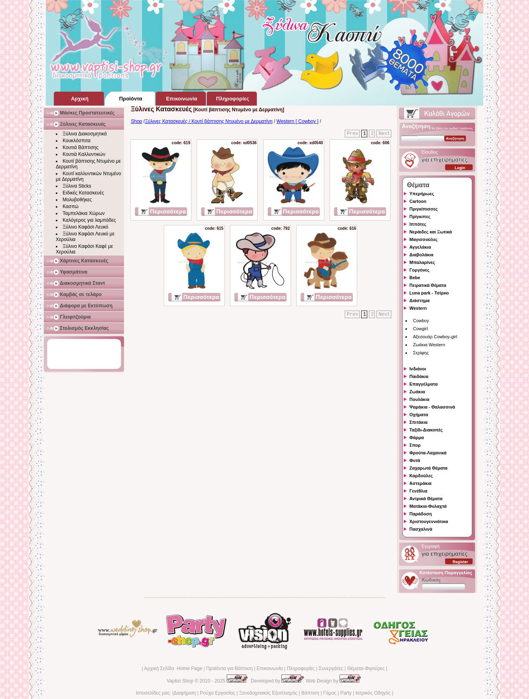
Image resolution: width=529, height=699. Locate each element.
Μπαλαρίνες (422, 262)
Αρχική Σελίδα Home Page (173, 668)
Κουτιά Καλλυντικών (84, 154)
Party (346, 693)
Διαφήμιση (184, 693)
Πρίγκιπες (419, 216)
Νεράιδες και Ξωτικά (430, 231)
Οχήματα (418, 414)
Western (418, 308)
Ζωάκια (417, 391)
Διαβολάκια (421, 254)
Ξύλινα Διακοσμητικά (85, 134)
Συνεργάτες (331, 668)
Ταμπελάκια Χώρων (84, 213)
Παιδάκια (418, 376)
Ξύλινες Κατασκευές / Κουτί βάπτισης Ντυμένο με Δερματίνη (209, 121)
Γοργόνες (419, 270)
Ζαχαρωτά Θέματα (428, 468)
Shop (136, 121)
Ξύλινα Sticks (77, 186)
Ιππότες (417, 224)
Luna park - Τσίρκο (429, 292)
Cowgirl (420, 328)
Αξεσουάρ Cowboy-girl (435, 336)
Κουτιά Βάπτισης (80, 147)
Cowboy (421, 320)
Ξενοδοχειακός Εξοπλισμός (268, 693)
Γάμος (329, 693)
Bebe (414, 277)
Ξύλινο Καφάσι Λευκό (85, 227)
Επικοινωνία (269, 668)
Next (384, 134)
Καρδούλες (421, 475)
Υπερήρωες (421, 193)
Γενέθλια (418, 490)
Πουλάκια (419, 399)
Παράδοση (420, 513)
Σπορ (415, 445)
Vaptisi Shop (180, 681)
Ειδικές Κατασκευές (83, 193)
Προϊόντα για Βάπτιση (229, 668)
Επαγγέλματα (423, 384)
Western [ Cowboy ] (297, 121)
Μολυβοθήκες (77, 199)
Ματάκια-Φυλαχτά (428, 506)
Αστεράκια (420, 483)
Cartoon (417, 201)
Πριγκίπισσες (423, 208)
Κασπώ (71, 206)
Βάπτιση (310, 693)
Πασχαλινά (420, 529)
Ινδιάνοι (417, 368)
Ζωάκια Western (429, 344)
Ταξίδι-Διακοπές (426, 429)
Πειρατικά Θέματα (427, 285)
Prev (352, 134)
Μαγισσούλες (423, 239)
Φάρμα (416, 437)
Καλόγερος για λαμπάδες (89, 220)
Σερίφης (421, 352)
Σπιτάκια (418, 422)
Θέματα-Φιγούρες (366, 668)
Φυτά (414, 460)
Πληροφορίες (301, 668)
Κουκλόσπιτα (76, 140)
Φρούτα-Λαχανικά (428, 452)
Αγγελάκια (420, 247)
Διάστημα (419, 300)
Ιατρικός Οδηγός (373, 693)
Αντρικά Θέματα (425, 498)
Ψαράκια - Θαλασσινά (432, 407)
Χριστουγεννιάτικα (428, 521)
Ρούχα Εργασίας (217, 693)
